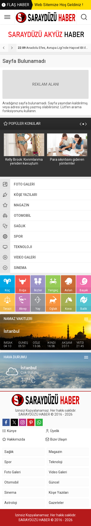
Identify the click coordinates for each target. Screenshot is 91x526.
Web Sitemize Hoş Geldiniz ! (58, 4)
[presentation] (4, 48)
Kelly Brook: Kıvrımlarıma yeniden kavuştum (24, 161)
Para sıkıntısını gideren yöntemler (67, 161)
